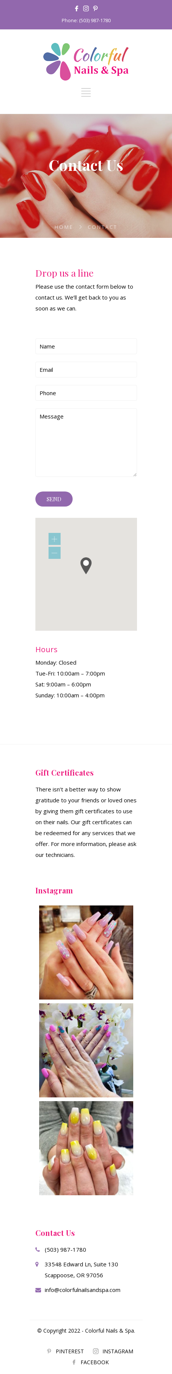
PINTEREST (70, 1351)
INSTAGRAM (117, 1351)
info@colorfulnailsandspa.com (82, 1289)
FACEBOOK (95, 1362)
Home (64, 227)
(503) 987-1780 (65, 1249)
